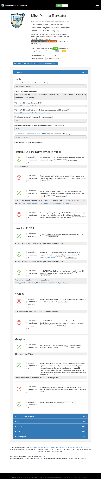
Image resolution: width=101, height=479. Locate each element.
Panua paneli (17, 63)
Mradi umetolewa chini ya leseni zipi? (27, 117)
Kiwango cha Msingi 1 (49, 56)
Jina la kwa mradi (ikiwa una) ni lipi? (40, 134)
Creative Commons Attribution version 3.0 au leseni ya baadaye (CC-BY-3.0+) (58, 447)
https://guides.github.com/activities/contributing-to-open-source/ (46, 203)
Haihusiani (27, 305)
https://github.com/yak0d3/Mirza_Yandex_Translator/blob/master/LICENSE (44, 283)
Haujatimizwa (27, 160)
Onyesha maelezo (61, 31)
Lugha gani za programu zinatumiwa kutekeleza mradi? (33, 125)
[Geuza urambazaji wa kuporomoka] (97, 5)
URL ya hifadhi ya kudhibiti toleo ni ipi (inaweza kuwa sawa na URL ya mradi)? (41, 110)
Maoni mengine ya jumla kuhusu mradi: (28, 142)
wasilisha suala (60, 477)
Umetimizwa (27, 157)
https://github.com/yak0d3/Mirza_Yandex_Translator (33, 106)
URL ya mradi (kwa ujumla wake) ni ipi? (28, 103)
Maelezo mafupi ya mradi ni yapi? (26, 91)
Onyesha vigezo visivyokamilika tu (48, 63)
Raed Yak (42, 456)
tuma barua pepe (49, 477)
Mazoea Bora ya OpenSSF (16, 5)
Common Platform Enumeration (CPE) (32, 134)
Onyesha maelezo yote (29, 63)
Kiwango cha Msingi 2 (37, 58)
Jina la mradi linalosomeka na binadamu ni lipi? (30, 83)
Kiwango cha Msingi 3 (52, 58)
